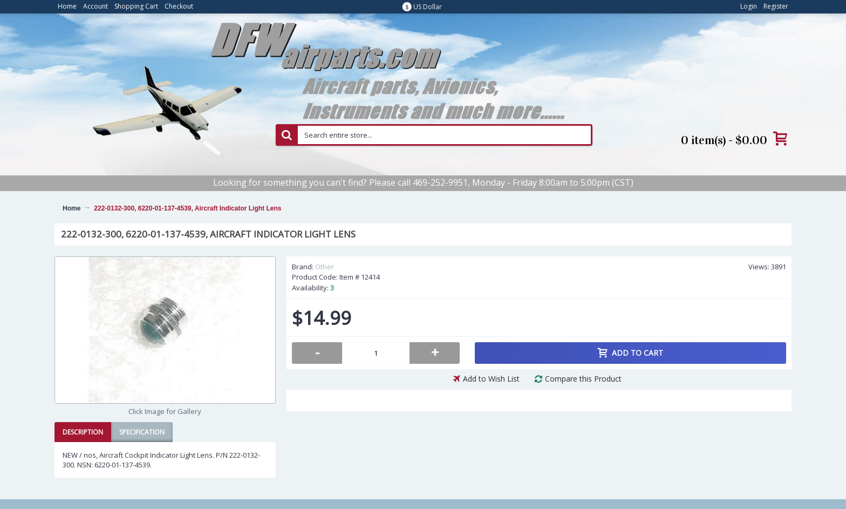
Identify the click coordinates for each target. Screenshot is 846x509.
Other (324, 267)
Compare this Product (583, 379)
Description (83, 432)
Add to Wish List (491, 379)
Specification (142, 432)
